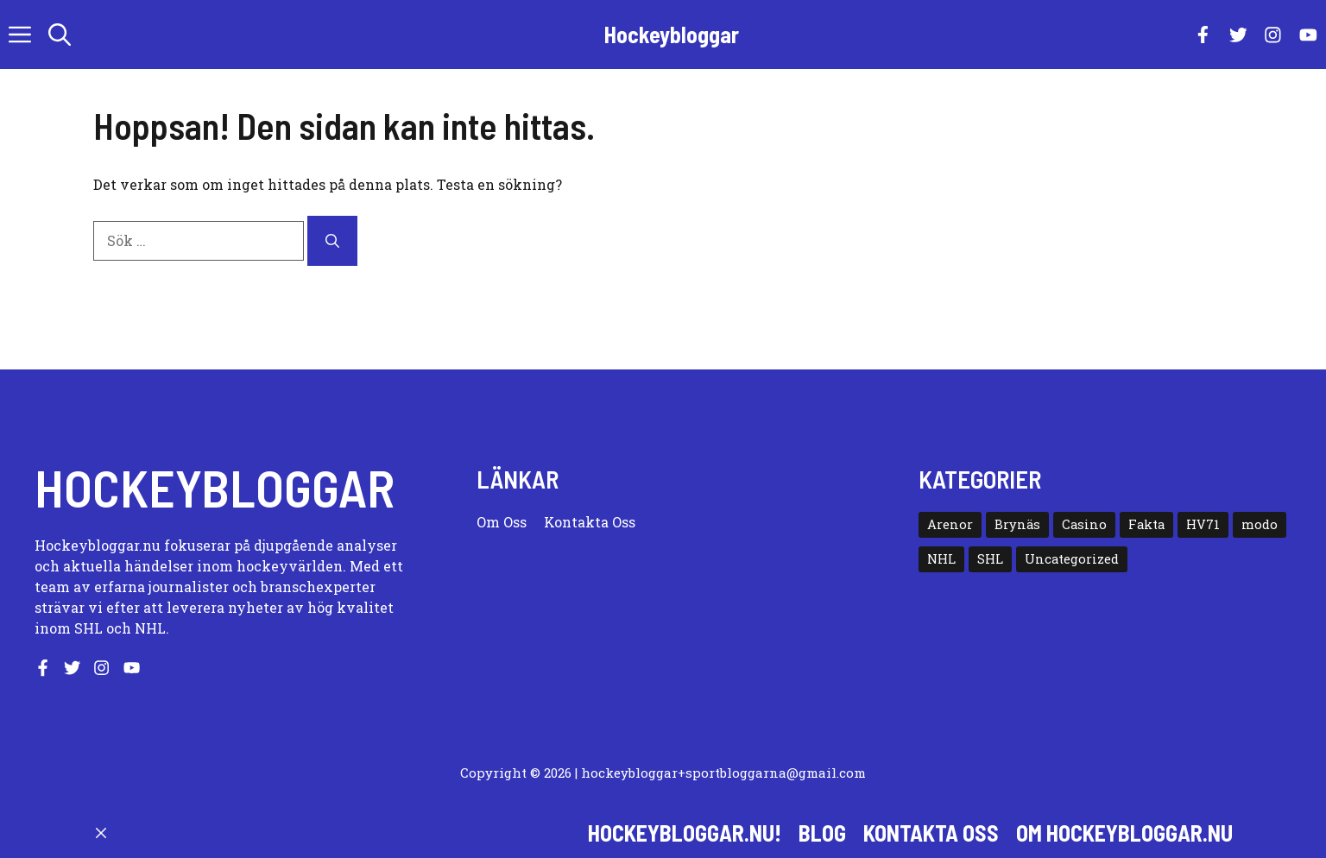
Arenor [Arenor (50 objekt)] (950, 524)
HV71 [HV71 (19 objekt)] (1203, 524)
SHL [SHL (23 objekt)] (990, 559)
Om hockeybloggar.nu (1124, 832)
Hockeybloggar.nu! (684, 832)
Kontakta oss (589, 522)
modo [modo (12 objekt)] (1259, 524)
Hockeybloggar (671, 34)
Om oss (502, 522)
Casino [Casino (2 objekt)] (1084, 524)
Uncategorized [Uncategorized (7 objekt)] (1072, 559)
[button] (59, 34)
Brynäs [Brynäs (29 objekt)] (1017, 524)
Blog (822, 832)
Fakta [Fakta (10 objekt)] (1146, 524)
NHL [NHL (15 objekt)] (941, 559)
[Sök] (332, 241)
